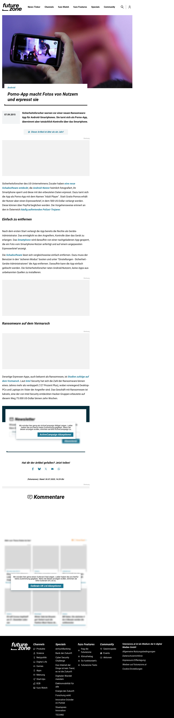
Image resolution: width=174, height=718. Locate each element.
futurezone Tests (87, 665)
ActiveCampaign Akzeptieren (55, 434)
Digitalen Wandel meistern (63, 677)
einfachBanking (63, 649)
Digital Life (40, 662)
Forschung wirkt (63, 695)
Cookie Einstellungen (132, 669)
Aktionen (106, 657)
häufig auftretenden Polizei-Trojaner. (40, 209)
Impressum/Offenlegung (134, 660)
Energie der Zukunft (64, 691)
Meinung (39, 675)
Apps (37, 670)
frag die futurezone (84, 650)
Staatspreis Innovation (60, 709)
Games (38, 666)
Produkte (39, 649)
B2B (36, 683)
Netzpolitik (40, 657)
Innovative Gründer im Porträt (64, 701)
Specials (95, 7)
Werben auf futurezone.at (134, 664)
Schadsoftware (14, 255)
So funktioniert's (87, 660)
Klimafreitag (85, 656)
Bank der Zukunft (63, 653)
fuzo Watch (63, 7)
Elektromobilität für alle (64, 685)
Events (105, 653)
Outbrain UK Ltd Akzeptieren (46, 585)
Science (38, 653)
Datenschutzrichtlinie (132, 656)
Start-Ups (39, 679)
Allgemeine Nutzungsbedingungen (138, 651)
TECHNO (59, 715)
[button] (122, 7)
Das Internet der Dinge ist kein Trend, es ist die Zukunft (65, 668)
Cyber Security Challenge (62, 659)
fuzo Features (80, 7)
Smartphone (24, 239)
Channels (49, 7)
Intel (28, 381)
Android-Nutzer (41, 187)
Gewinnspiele (108, 649)
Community (109, 7)
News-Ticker (34, 7)
